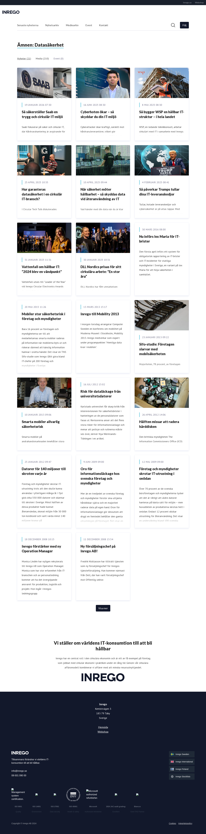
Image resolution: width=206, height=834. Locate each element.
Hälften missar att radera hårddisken (159, 424)
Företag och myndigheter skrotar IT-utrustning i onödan (159, 473)
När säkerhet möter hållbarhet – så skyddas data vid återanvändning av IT (103, 194)
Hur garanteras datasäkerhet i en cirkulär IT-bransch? (42, 194)
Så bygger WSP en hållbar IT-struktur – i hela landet (161, 114)
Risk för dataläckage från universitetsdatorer (101, 393)
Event (88, 25)
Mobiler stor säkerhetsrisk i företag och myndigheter (43, 316)
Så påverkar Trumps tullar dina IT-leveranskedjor (159, 191)
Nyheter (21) (24, 58)
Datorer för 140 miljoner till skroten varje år (44, 471)
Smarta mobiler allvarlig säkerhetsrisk (41, 424)
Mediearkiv (72, 25)
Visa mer (103, 608)
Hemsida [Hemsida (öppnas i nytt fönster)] (103, 727)
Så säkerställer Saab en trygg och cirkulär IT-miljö (42, 114)
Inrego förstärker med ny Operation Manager (41, 548)
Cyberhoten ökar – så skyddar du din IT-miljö (98, 114)
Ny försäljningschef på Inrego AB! (98, 548)
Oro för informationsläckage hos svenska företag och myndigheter (100, 476)
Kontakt (103, 25)
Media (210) (42, 58)
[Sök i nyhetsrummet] (173, 25)
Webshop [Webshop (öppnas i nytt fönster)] (103, 731)
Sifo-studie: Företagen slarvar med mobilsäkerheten (156, 349)
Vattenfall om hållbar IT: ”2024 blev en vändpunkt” (42, 269)
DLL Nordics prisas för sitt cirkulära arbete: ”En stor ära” (101, 271)
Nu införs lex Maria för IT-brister (159, 238)
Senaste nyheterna (27, 25)
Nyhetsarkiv (52, 25)
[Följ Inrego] (184, 25)
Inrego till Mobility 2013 (100, 314)
